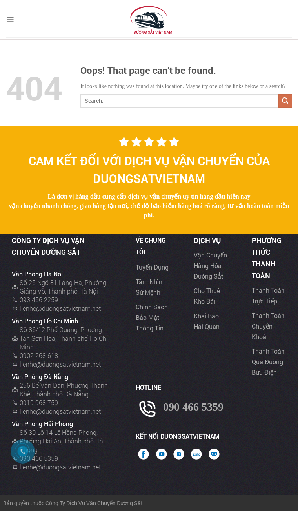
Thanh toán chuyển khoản (268, 326)
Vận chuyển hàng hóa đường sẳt (210, 265)
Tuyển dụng (152, 267)
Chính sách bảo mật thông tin (152, 317)
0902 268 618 (39, 355)
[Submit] (285, 101)
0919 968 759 (39, 402)
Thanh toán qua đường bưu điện (268, 361)
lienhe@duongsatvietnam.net (60, 308)
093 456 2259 (39, 300)
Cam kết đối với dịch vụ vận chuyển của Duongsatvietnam (149, 169)
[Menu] (10, 20)
